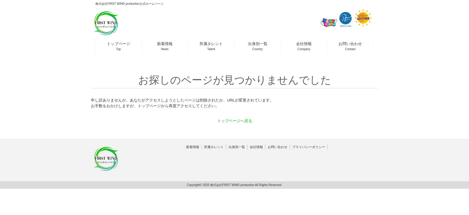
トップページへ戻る (234, 121)
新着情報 (192, 147)
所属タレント (214, 147)
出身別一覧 (237, 147)
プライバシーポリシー (308, 147)
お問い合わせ (277, 147)
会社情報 (256, 147)
